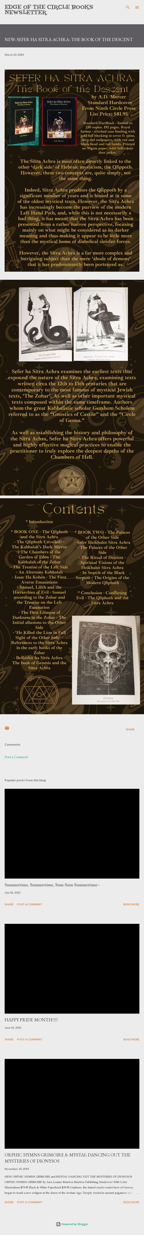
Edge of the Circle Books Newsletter (49, 10)
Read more (131, 904)
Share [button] (130, 729)
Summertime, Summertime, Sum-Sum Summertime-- (52, 885)
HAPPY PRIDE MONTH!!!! (31, 1020)
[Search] (127, 7)
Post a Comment (16, 757)
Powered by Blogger (72, 1224)
